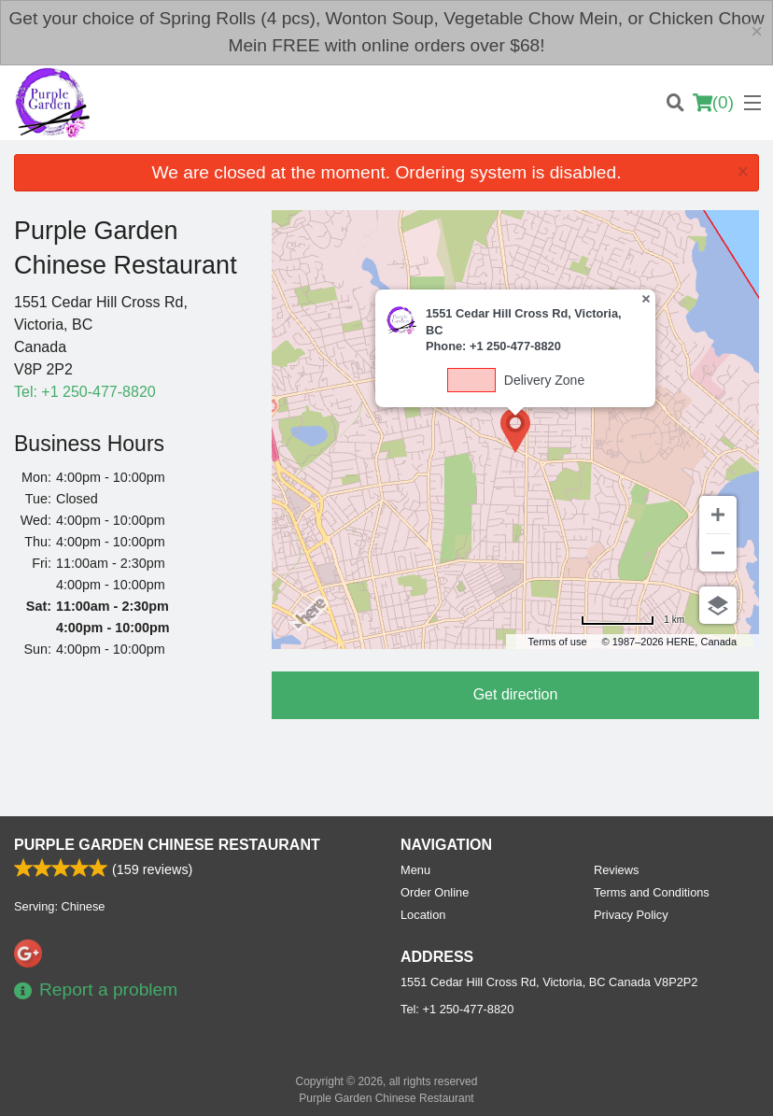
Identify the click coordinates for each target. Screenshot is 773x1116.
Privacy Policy (631, 915)
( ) (713, 103)
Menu (415, 870)
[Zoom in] (718, 514)
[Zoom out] (718, 553)
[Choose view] (718, 605)
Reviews (616, 870)
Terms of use (557, 641)
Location (423, 915)
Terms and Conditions (652, 892)
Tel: (85, 392)
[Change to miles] (632, 620)
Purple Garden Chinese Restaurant (167, 845)
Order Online (435, 892)
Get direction (515, 694)
